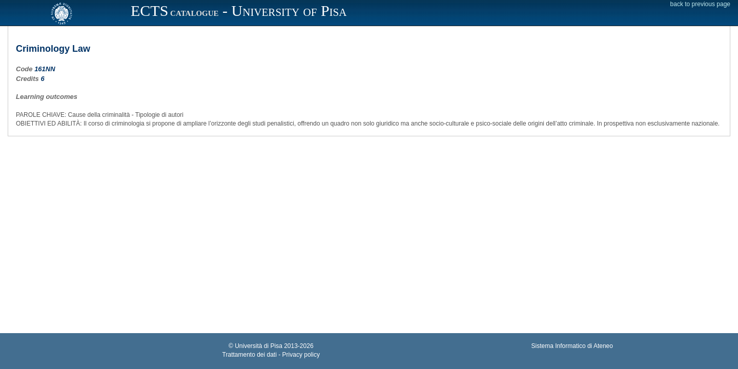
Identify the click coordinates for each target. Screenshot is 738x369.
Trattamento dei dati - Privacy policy (271, 354)
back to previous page (700, 4)
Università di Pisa (258, 346)
